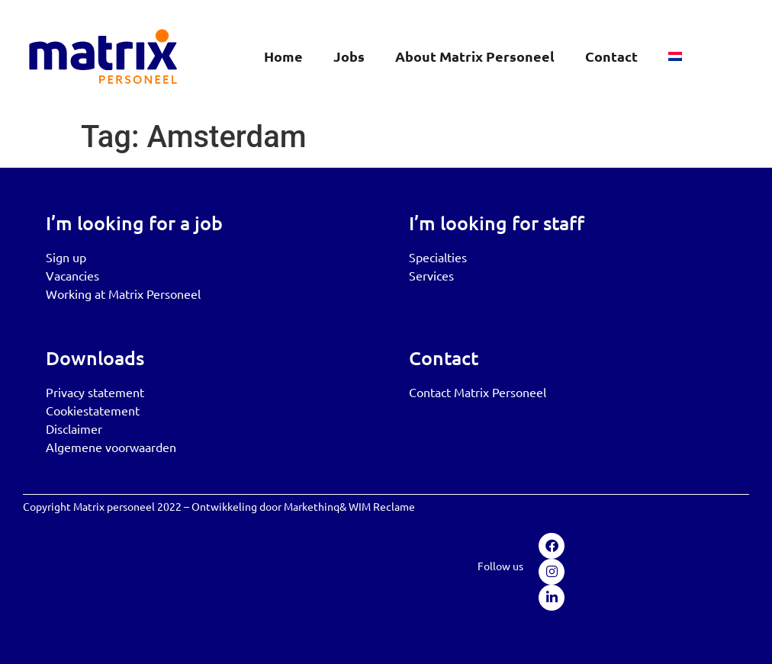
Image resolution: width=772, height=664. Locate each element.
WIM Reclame (382, 506)
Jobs (349, 56)
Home (283, 56)
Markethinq (311, 506)
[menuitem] (675, 56)
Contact (611, 56)
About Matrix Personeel (475, 56)
